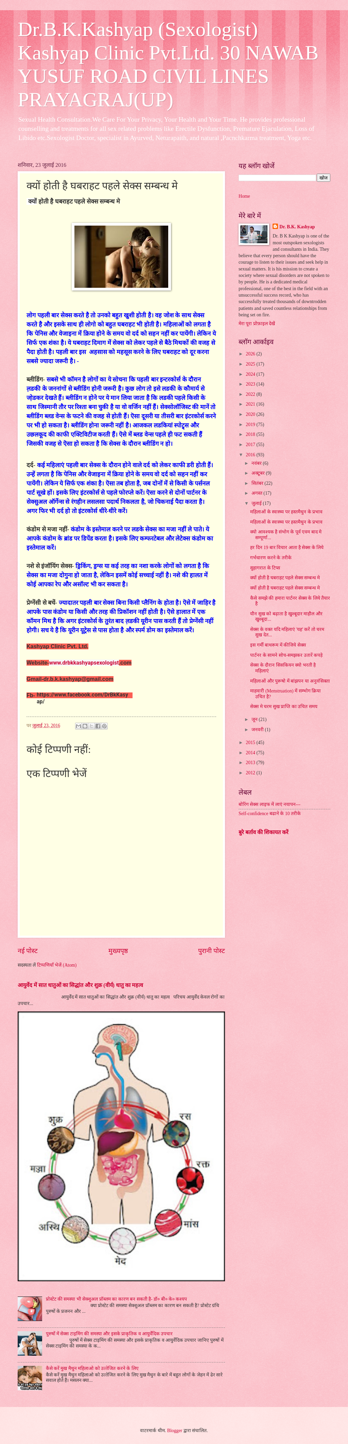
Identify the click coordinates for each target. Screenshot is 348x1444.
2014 (251, 752)
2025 (251, 364)
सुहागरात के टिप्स (265, 567)
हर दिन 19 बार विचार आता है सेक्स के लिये (287, 547)
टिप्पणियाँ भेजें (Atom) (57, 965)
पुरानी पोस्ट (211, 950)
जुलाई (257, 503)
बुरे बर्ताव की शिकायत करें (264, 832)
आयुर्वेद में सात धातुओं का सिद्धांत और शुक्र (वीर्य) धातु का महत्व (80, 985)
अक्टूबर (258, 473)
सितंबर (257, 483)
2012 (251, 772)
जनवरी (258, 729)
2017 (251, 444)
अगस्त (257, 493)
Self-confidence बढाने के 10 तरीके (270, 813)
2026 (251, 353)
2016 (251, 454)
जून (255, 719)
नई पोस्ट (28, 950)
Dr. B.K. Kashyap (297, 226)
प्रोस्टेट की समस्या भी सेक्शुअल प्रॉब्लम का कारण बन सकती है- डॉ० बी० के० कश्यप (116, 1299)
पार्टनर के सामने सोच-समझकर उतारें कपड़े (286, 655)
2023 (251, 384)
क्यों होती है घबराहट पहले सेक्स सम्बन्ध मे (284, 577)
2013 (251, 762)
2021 (251, 404)
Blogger (174, 1430)
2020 (251, 414)
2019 (251, 424)
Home (244, 196)
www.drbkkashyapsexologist (84, 662)
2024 (251, 374)
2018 (251, 434)
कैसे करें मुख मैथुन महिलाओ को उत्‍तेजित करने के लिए (92, 1368)
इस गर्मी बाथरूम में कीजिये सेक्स (278, 645)
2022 (251, 394)
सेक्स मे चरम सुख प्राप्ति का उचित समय (283, 706)
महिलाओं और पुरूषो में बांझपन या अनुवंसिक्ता (290, 681)
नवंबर (257, 463)
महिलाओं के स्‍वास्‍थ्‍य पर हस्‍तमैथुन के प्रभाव (286, 511)
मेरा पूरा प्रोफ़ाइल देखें (257, 323)
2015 (251, 742)
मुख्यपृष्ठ (118, 950)
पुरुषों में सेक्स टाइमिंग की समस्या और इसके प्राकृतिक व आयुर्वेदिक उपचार (109, 1333)
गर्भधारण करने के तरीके (270, 557)
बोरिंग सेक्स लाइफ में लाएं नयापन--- (269, 804)
